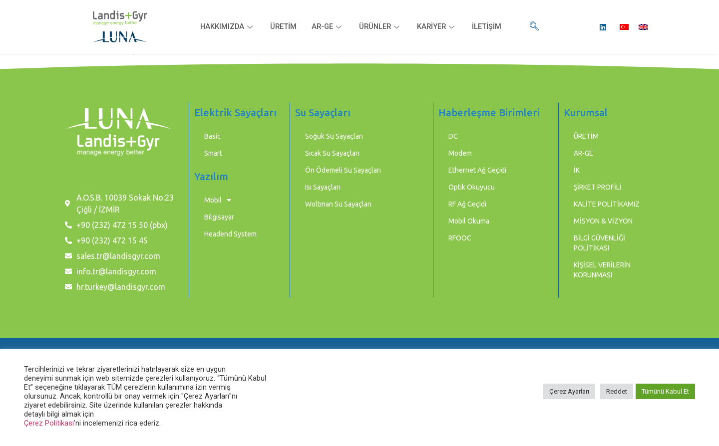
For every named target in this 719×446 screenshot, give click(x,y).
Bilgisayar (219, 217)
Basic (212, 136)
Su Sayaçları (323, 112)
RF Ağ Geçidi (467, 204)
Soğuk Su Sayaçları (334, 136)
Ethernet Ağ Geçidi (477, 170)
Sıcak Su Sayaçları (332, 153)
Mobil (217, 200)
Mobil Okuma (468, 221)
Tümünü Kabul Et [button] (665, 391)
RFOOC (459, 238)
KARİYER (438, 26)
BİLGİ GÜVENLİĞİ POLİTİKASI (599, 243)
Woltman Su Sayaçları (338, 204)
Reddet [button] (616, 391)
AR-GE (327, 26)
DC (453, 136)
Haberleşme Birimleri (489, 112)
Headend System (230, 234)
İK (577, 170)
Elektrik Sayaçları (235, 112)
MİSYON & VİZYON (603, 221)
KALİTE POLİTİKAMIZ (607, 204)
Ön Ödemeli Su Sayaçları (343, 170)
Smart (213, 153)
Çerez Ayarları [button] (569, 391)
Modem (460, 153)
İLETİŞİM (489, 26)
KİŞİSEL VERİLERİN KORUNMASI (602, 270)
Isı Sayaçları (323, 187)
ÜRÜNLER (381, 26)
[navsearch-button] (534, 27)
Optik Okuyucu (471, 187)
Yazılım (211, 176)
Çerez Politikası (49, 423)
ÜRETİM (282, 26)
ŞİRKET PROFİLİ (598, 187)
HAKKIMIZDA (226, 26)
